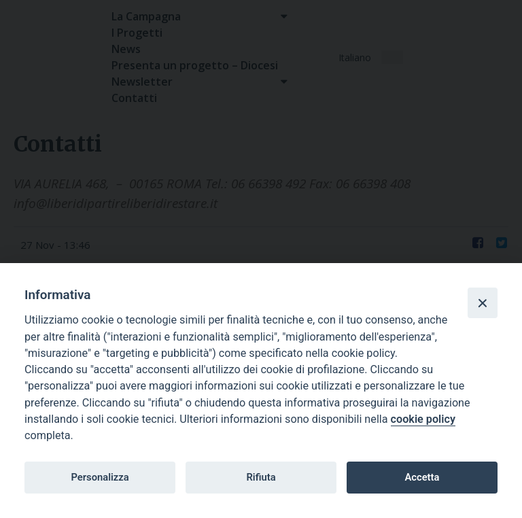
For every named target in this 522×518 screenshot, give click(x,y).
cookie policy (423, 419)
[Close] (483, 302)
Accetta (421, 477)
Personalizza (99, 477)
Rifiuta (260, 477)
